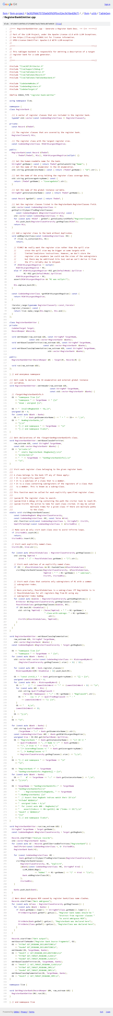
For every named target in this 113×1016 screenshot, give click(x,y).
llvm (5, 13)
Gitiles (16, 1012)
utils (94, 13)
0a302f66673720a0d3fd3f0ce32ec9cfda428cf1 (53, 13)
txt (101, 1012)
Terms (31, 1012)
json (108, 1012)
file (58, 24)
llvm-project (17, 13)
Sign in (107, 4)
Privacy (24, 1012)
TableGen (104, 13)
